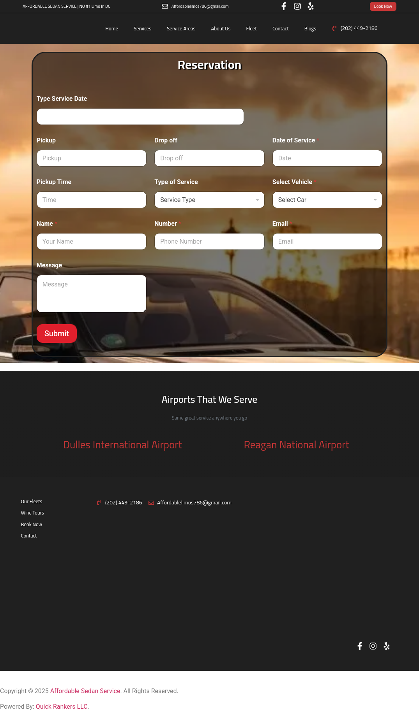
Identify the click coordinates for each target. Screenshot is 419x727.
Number (167, 223)
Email (282, 223)
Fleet (251, 28)
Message (49, 265)
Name (47, 223)
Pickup (46, 140)
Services (142, 28)
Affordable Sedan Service (85, 691)
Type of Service (176, 182)
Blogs (310, 28)
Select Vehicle (294, 182)
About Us (221, 28)
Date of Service (295, 140)
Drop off (165, 140)
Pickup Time (54, 182)
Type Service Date (62, 98)
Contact (280, 28)
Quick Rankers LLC (62, 706)
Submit (56, 333)
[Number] (209, 241)
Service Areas (181, 28)
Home (111, 28)
